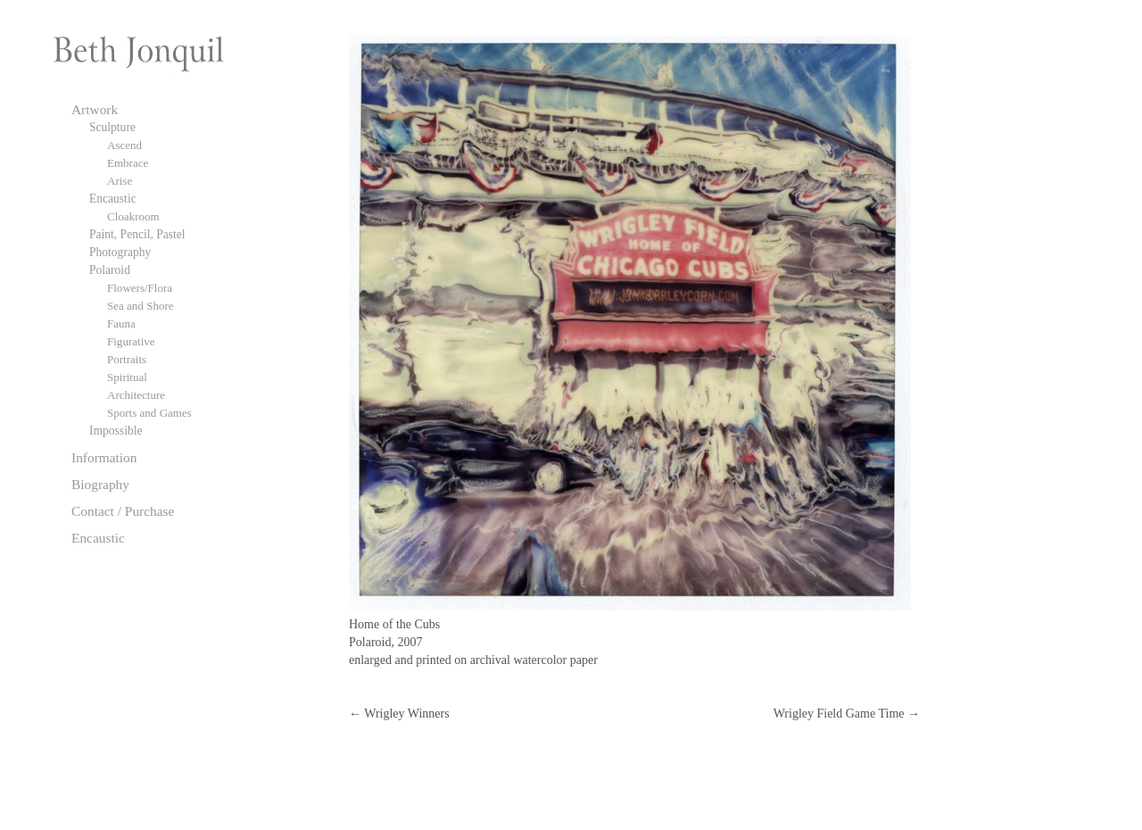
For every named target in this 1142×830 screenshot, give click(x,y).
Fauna (121, 323)
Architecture (136, 395)
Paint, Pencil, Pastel (137, 234)
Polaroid (109, 270)
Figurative (131, 341)
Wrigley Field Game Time (847, 713)
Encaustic (113, 198)
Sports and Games (149, 412)
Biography (100, 484)
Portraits (126, 359)
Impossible (115, 430)
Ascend (124, 145)
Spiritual (127, 377)
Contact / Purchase (122, 511)
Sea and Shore (140, 305)
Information (104, 457)
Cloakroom (133, 216)
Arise (119, 180)
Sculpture (112, 127)
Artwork (94, 109)
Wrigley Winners (399, 713)
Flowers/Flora (139, 288)
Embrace (127, 163)
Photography (120, 252)
